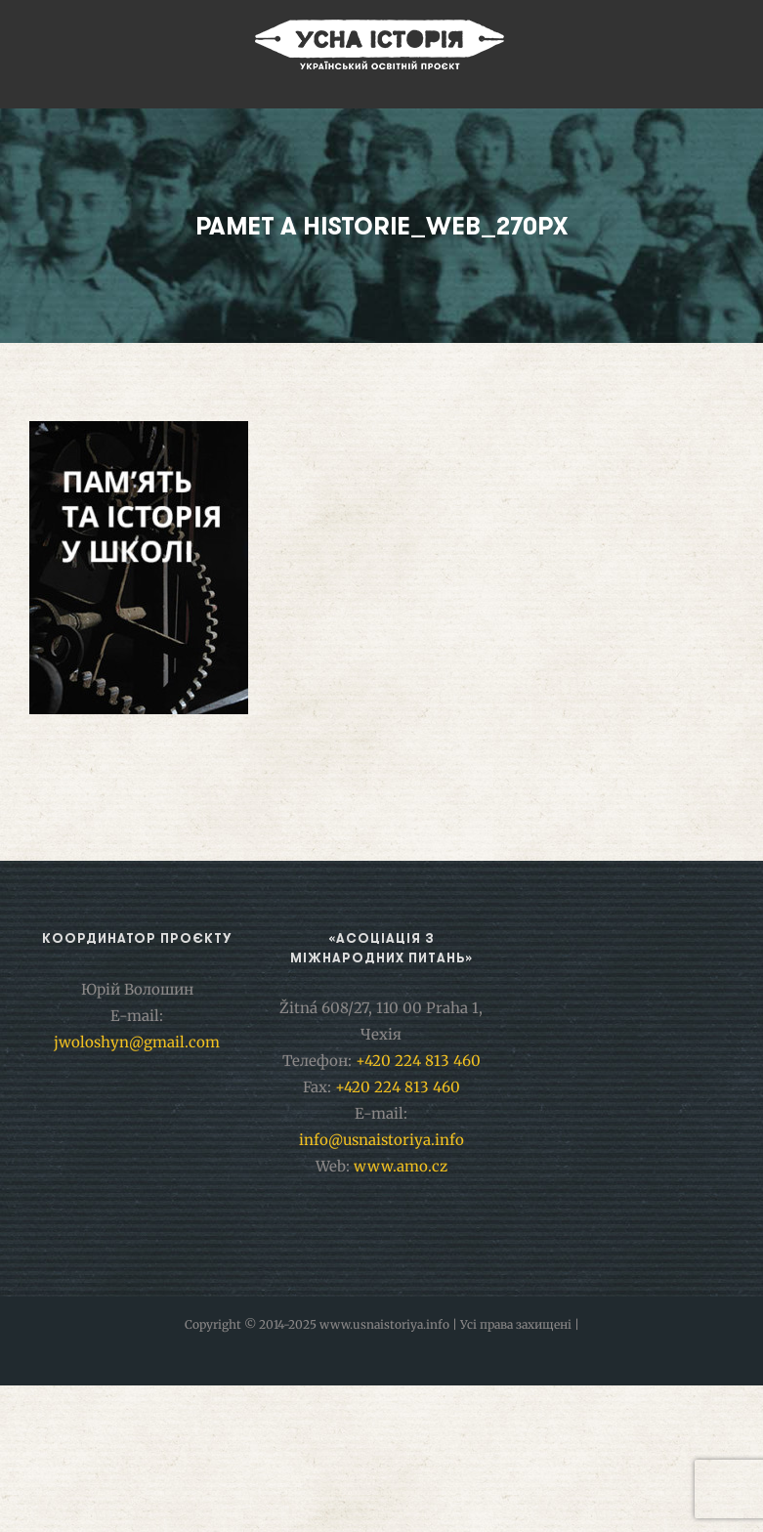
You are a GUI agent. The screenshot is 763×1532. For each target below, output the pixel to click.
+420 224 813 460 (418, 1060)
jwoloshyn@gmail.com (137, 1042)
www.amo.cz (400, 1166)
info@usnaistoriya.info (381, 1139)
